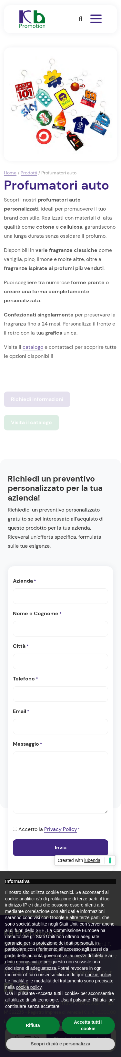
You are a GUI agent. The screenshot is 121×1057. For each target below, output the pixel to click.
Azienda (24, 581)
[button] (81, 19)
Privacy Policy (60, 829)
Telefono (25, 679)
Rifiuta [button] (33, 1025)
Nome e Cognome (37, 613)
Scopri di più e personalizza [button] (60, 1043)
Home (10, 173)
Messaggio (27, 744)
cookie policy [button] (98, 974)
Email (21, 711)
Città (21, 646)
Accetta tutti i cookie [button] (88, 1025)
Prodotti (29, 173)
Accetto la (49, 829)
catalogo (33, 347)
